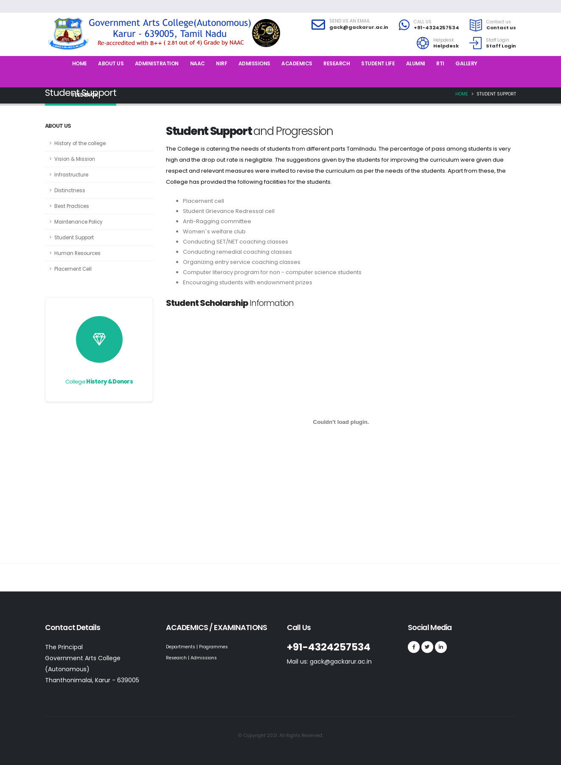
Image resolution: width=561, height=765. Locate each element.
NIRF (221, 63)
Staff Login (497, 40)
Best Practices (71, 206)
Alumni (415, 63)
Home (79, 63)
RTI (440, 63)
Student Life (378, 63)
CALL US (423, 22)
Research (336, 63)
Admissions (254, 63)
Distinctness (69, 190)
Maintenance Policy (78, 222)
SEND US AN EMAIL (349, 21)
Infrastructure (71, 174)
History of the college (80, 143)
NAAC (197, 63)
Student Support (74, 237)
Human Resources (77, 253)
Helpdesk (443, 40)
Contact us (498, 22)
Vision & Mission (74, 159)
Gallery (466, 63)
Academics (296, 63)
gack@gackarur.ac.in (358, 27)
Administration (157, 63)
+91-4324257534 (436, 27)
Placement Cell (73, 269)
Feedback (85, 94)
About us (110, 63)
